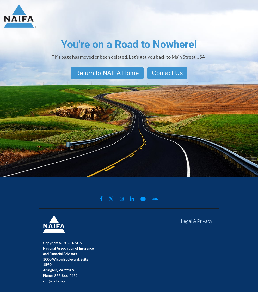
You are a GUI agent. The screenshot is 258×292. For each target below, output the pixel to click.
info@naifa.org (54, 281)
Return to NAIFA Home (107, 72)
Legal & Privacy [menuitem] (196, 221)
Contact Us (167, 72)
